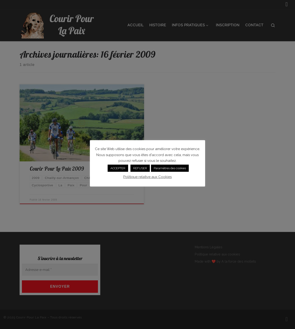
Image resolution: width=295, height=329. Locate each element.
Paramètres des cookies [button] (170, 168)
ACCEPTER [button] (117, 168)
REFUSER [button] (140, 168)
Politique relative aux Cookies (147, 177)
